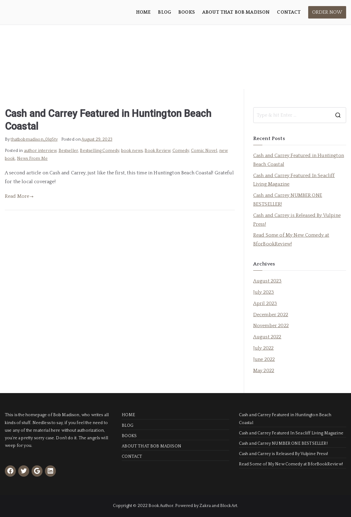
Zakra (205, 505)
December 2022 (270, 314)
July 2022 (263, 348)
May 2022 (263, 370)
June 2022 (264, 359)
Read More (19, 196)
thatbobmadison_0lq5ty (34, 139)
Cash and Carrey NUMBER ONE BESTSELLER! (287, 200)
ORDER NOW (327, 12)
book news (132, 150)
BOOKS (186, 12)
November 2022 (271, 325)
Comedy (180, 150)
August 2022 (267, 337)
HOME (143, 12)
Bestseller (68, 150)
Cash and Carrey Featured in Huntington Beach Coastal (298, 160)
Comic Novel (204, 150)
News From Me (32, 158)
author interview (40, 150)
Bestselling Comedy (99, 150)
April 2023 (265, 303)
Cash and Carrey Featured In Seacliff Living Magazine (294, 180)
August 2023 (267, 281)
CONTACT (289, 12)
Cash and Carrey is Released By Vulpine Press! (297, 220)
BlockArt (228, 505)
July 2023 (263, 292)
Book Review (157, 150)
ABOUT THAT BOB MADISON (236, 12)
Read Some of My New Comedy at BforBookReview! (291, 239)
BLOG (164, 12)
